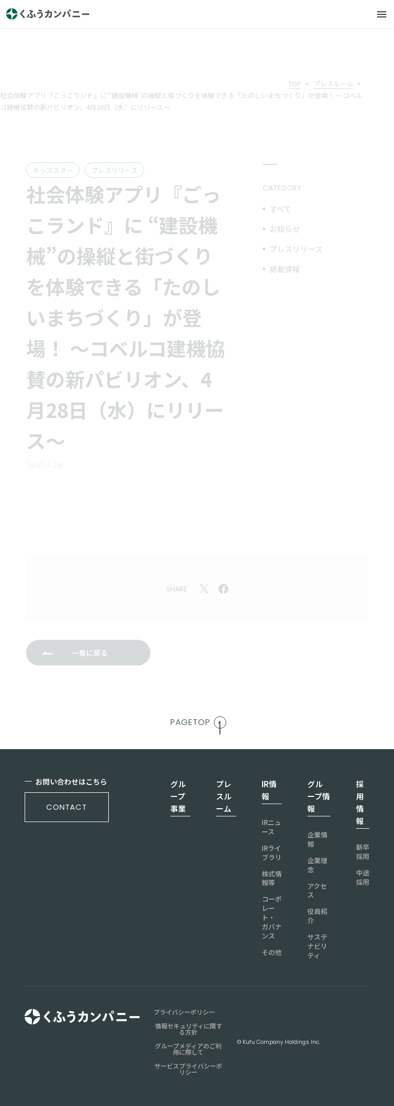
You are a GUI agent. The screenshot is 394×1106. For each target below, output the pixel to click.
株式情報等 (272, 878)
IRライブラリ (272, 853)
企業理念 (317, 865)
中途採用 (362, 877)
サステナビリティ (317, 946)
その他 (272, 952)
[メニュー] (382, 14)
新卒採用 (362, 852)
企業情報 (317, 839)
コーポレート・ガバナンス (272, 917)
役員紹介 (317, 916)
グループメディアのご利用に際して (188, 1049)
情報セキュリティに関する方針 (188, 1029)
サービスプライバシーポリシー (188, 1069)
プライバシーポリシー (184, 1012)
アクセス (317, 891)
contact (66, 807)
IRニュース (271, 827)
